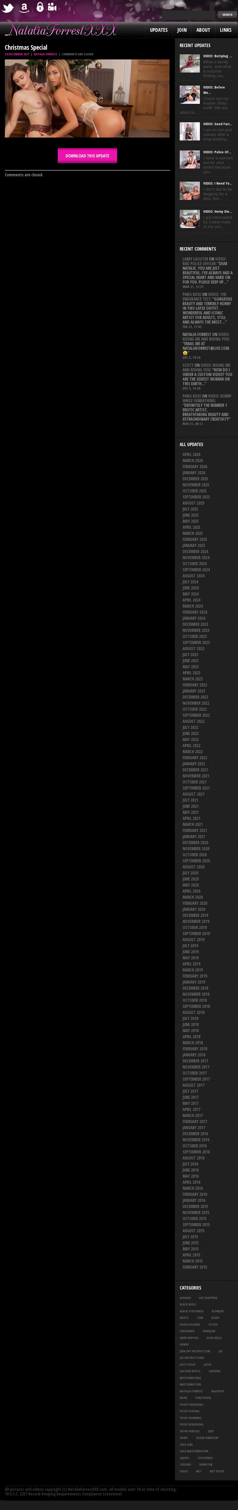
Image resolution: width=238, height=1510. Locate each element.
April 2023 (191, 673)
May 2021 (191, 812)
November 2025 (196, 485)
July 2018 (190, 1018)
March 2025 (193, 533)
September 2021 (196, 788)
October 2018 (195, 1000)
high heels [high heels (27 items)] (214, 1338)
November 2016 (196, 1140)
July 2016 (190, 1164)
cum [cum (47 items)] (200, 1317)
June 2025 (191, 515)
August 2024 (193, 576)
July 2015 (190, 1237)
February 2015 (195, 1267)
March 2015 (193, 1261)
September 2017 (196, 1079)
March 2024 (193, 606)
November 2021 (196, 776)
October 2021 (195, 782)
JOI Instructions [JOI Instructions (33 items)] (192, 1357)
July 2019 (190, 945)
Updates (159, 29)
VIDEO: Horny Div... (217, 211)
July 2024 (190, 582)
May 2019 (191, 958)
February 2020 (195, 903)
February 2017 (195, 1121)
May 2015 (191, 1249)
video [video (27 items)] (184, 1471)
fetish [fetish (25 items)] (213, 1324)
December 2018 (195, 988)
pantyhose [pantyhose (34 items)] (203, 1398)
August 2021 (193, 794)
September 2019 (196, 933)
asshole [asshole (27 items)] (185, 1298)
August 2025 (193, 503)
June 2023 (191, 660)
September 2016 (196, 1152)
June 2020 (191, 879)
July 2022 (190, 727)
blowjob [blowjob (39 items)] (218, 1311)
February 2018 (195, 1049)
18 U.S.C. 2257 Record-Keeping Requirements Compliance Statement (63, 1494)
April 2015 (191, 1255)
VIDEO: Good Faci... (217, 123)
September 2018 (196, 1006)
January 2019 (194, 982)
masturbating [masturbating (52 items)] (190, 1378)
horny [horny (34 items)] (184, 1344)
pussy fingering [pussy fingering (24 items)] (191, 1404)
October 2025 (195, 491)
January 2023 (194, 691)
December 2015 (195, 1206)
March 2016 (193, 1188)
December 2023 (195, 624)
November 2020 (196, 848)
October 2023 (195, 636)
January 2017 (194, 1127)
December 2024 (195, 551)
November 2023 (196, 630)
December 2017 (195, 1061)
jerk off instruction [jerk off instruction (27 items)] (195, 1351)
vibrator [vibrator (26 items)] (205, 1464)
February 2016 (195, 1194)
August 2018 (193, 1012)
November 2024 (196, 557)
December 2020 (195, 842)
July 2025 (190, 509)
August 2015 (193, 1230)
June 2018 (191, 1024)
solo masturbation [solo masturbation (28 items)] (194, 1451)
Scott (188, 365)
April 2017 (191, 1109)
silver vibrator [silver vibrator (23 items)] (207, 1438)
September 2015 (196, 1224)
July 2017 (190, 1091)
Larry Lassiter (195, 259)
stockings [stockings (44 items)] (205, 1458)
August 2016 (193, 1158)
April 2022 (191, 745)
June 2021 (191, 806)
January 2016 (194, 1200)
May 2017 (191, 1103)
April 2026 (191, 454)
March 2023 (193, 679)
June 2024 (191, 588)
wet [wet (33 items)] (199, 1471)
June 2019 (191, 952)
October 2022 (195, 709)
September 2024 (196, 569)
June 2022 (191, 733)
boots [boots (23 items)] (184, 1317)
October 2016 (195, 1146)
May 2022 (191, 739)
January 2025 (194, 545)
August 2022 (193, 721)
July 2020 (190, 873)
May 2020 (191, 885)
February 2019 (195, 976)
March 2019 (193, 970)
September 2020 (196, 861)
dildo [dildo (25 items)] (215, 1317)
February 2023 (195, 685)
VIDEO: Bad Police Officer (204, 261)
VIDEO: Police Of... (217, 151)
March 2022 (193, 751)
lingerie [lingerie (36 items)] (215, 1371)
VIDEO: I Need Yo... (217, 183)
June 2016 (191, 1170)
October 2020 (195, 854)
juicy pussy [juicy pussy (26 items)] (188, 1364)
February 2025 (195, 539)
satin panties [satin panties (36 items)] (190, 1431)
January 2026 (194, 472)
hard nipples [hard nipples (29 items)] (189, 1338)
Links (225, 29)
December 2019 (195, 915)
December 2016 (195, 1133)
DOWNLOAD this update (87, 156)
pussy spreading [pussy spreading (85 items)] (192, 1424)
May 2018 (191, 1030)
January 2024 (194, 618)
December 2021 (195, 770)
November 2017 (196, 1067)
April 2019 (191, 964)
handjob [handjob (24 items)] (209, 1331)
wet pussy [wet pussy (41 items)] (217, 1471)
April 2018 (191, 1036)
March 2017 (193, 1115)
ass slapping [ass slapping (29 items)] (208, 1298)
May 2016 (191, 1176)
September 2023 (196, 642)
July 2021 (190, 800)
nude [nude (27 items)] (183, 1398)
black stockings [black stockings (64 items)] (192, 1311)
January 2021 (194, 836)
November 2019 (196, 921)
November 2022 (196, 703)
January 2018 (194, 1055)
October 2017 (195, 1073)
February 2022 (195, 757)
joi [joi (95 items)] (220, 1351)
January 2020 (194, 909)
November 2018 (196, 994)
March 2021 (193, 824)
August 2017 (193, 1085)
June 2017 (191, 1097)
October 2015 (195, 1218)
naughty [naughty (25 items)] (217, 1391)
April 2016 (191, 1182)
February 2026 (195, 466)
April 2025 (191, 527)
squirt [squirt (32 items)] (184, 1458)
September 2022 (196, 715)
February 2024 (195, 612)
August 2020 (193, 867)
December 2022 (195, 697)
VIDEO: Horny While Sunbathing (207, 398)
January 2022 (194, 764)
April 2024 (191, 600)
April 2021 (191, 818)
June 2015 (191, 1243)
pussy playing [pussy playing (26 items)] (190, 1411)
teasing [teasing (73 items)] (185, 1464)
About (203, 29)
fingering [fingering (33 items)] (187, 1331)
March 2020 (193, 897)
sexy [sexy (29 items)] (211, 1431)
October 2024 (195, 563)
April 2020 (191, 891)
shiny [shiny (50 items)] (184, 1438)
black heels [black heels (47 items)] (188, 1304)
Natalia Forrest (45, 54)
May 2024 (191, 594)
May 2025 (191, 521)
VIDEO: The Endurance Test (204, 297)
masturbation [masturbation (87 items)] (190, 1384)
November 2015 (196, 1212)
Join (182, 29)
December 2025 (195, 479)
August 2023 (193, 648)
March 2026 (193, 460)
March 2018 (193, 1042)
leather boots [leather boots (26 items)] (190, 1371)
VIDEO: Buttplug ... (217, 55)
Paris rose (192, 294)
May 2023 (191, 666)
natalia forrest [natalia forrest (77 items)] (191, 1391)
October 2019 (195, 927)
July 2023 (190, 654)
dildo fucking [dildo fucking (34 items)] (190, 1324)
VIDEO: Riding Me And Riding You (206, 337)
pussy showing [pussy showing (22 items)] (190, 1418)
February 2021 (195, 830)
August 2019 (193, 939)
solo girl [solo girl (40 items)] (186, 1444)
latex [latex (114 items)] (207, 1364)
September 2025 (196, 497)
